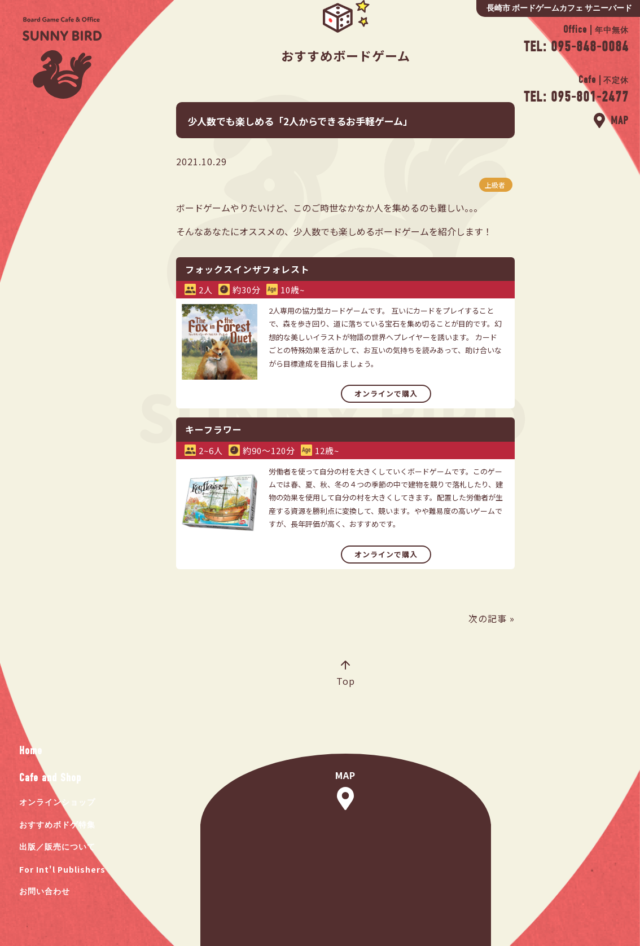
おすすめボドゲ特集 (57, 825)
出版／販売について (57, 847)
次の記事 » (491, 618)
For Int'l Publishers (62, 869)
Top (345, 674)
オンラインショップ (57, 802)
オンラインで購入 (386, 393)
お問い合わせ (44, 891)
